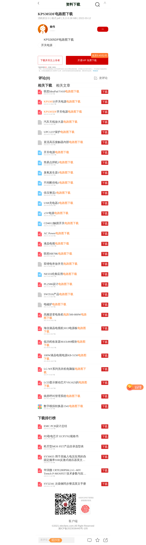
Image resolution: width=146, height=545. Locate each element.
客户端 (73, 521)
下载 (105, 91)
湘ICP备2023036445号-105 (73, 528)
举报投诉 (95, 71)
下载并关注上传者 (50, 60)
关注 (103, 29)
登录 (46, 67)
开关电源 (46, 45)
